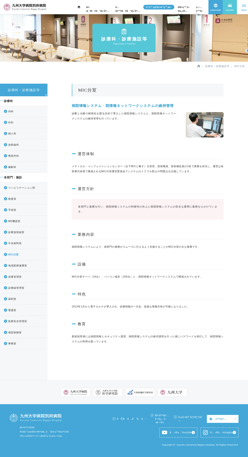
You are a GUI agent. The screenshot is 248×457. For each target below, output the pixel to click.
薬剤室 (12, 299)
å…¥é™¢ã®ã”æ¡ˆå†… (127, 7)
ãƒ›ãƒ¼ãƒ (79, 7)
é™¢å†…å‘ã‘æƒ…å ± (225, 420)
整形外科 (13, 155)
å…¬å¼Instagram (219, 432)
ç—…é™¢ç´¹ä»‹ (199, 7)
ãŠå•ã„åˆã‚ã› (131, 418)
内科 (11, 111)
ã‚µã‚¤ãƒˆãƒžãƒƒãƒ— (190, 419)
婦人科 (12, 133)
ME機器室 (14, 221)
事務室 (12, 343)
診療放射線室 (16, 232)
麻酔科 (12, 167)
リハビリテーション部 (21, 187)
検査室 (12, 199)
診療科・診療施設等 (217, 66)
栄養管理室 (15, 276)
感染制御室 (15, 332)
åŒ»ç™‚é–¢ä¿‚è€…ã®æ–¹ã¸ (184, 7)
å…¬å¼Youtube (177, 432)
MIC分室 (13, 254)
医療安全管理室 (17, 321)
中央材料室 (15, 243)
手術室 (12, 210)
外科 (11, 122)
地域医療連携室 (17, 265)
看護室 (12, 310)
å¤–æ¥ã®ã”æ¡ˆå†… (97, 7)
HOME (199, 66)
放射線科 (13, 144)
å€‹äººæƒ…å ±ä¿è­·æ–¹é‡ (162, 419)
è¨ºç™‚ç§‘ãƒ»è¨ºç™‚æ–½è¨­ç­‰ (158, 7)
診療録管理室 (16, 288)
